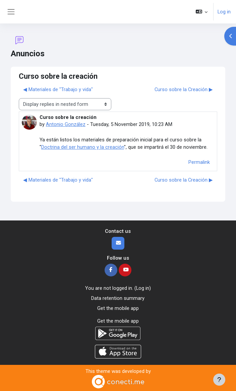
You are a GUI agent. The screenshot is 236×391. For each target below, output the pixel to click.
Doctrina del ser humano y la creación (82, 147)
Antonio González (65, 124)
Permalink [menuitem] (199, 162)
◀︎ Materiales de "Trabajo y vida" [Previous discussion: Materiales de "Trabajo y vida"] (58, 89)
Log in (224, 12)
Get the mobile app (118, 308)
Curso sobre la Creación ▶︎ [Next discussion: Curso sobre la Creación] (184, 89)
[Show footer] (219, 380)
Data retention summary (117, 298)
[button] (201, 11)
